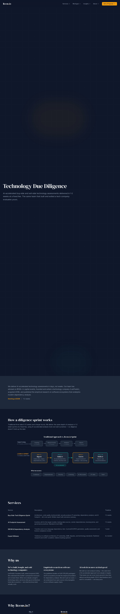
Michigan (77, 4)
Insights (87, 4)
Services (66, 4)
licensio (7, 3)
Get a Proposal (109, 4)
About (96, 4)
